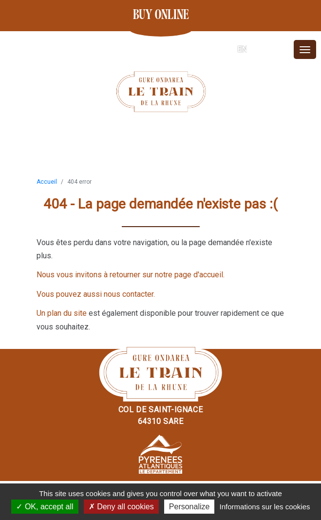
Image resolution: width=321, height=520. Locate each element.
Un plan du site (62, 313)
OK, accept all (44, 506)
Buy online (161, 15)
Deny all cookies (121, 506)
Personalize (189, 506)
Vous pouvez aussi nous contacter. (96, 294)
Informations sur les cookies (265, 506)
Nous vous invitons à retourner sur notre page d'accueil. (131, 274)
